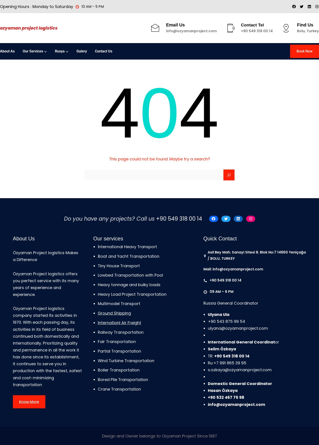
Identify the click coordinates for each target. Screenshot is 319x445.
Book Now (305, 51)
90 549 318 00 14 (258, 31)
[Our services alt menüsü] (45, 51)
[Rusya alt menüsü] (67, 51)
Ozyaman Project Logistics (29, 28)
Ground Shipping (114, 313)
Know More (29, 401)
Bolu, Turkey (308, 31)
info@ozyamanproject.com (191, 31)
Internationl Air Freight (119, 322)
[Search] (229, 175)
